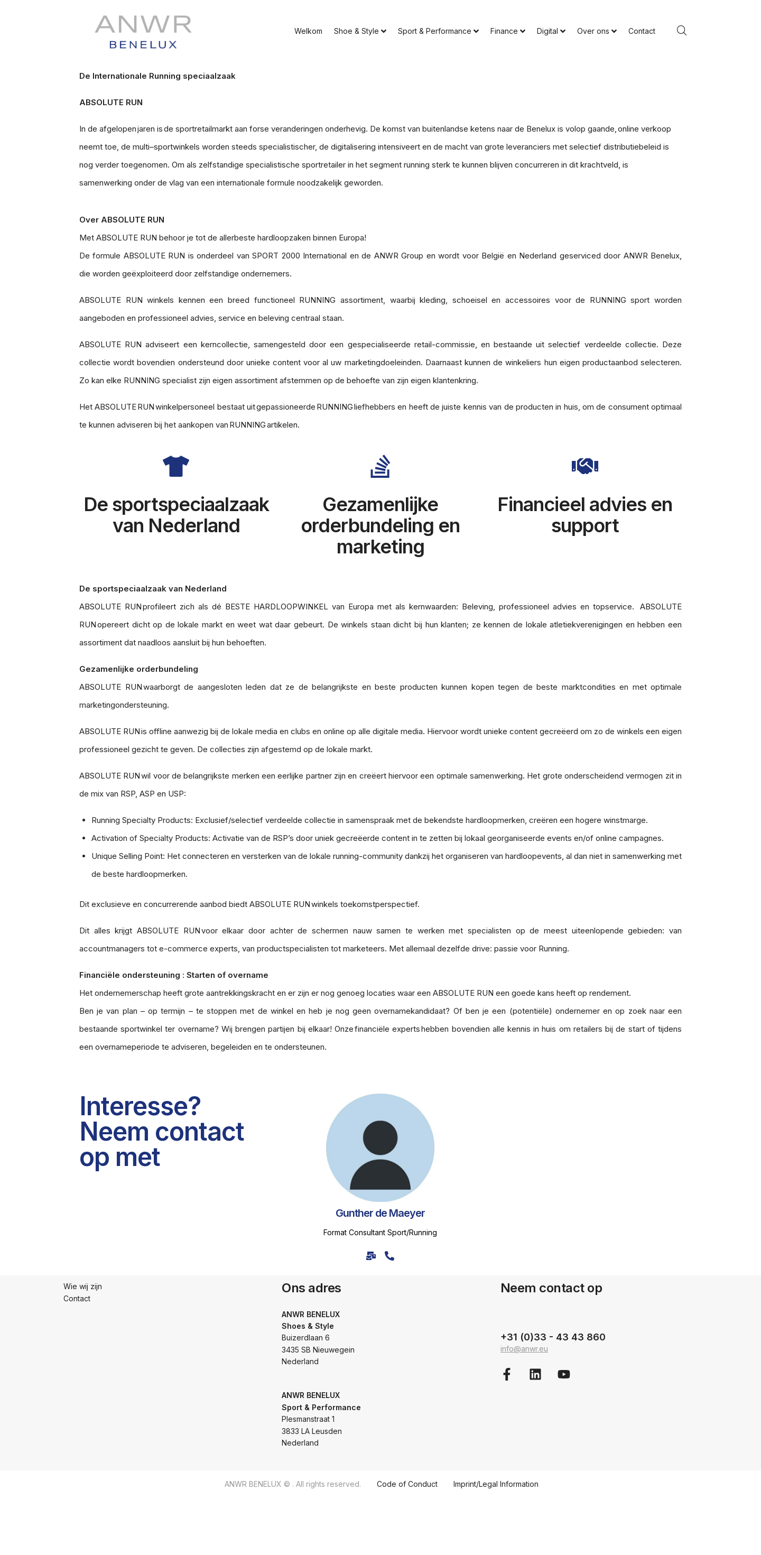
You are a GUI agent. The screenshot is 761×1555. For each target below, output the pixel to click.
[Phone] (389, 1255)
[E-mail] (371, 1255)
